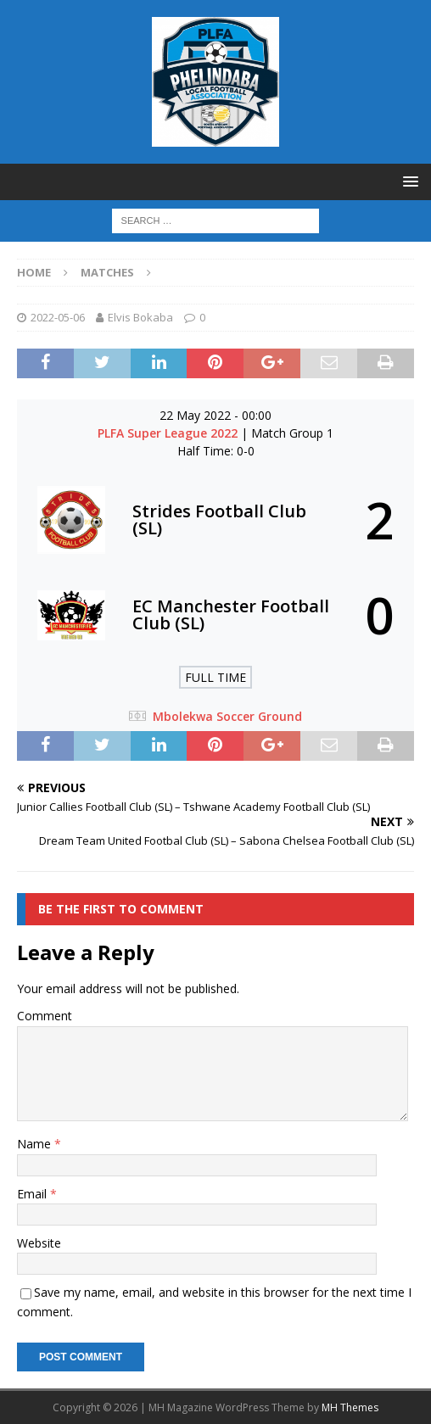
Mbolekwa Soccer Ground (227, 716)
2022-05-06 (58, 317)
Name (35, 1144)
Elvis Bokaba (140, 317)
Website (39, 1243)
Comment (44, 1016)
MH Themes (350, 1407)
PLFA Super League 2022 (169, 433)
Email (33, 1194)
